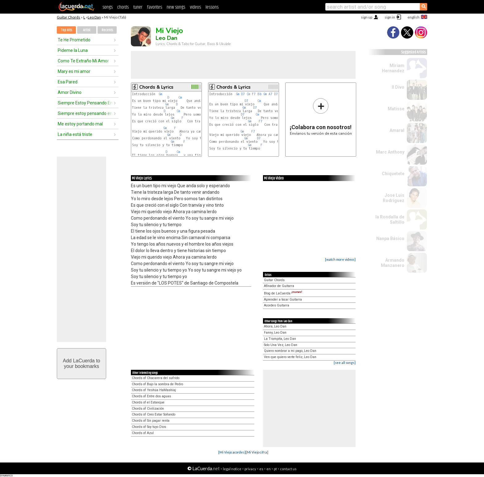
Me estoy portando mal (80, 123)
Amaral (397, 130)
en (268, 469)
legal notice (232, 469)
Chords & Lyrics (156, 87)
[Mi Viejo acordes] (232, 452)
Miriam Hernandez (393, 68)
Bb (259, 94)
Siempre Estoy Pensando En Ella (85, 102)
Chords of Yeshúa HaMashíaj (154, 390)
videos (195, 7)
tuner (137, 7)
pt (275, 469)
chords (123, 7)
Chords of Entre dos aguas (151, 396)
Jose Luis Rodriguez (393, 198)
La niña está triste (75, 134)
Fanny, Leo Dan (275, 333)
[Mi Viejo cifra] (257, 452)
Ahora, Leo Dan (275, 326)
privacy (250, 469)
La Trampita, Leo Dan (280, 339)
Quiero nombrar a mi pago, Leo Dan (290, 351)
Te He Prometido (74, 39)
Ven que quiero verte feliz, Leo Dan (290, 357)
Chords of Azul (143, 433)
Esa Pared (67, 81)
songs (107, 7)
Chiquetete (393, 173)
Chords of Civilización (148, 409)
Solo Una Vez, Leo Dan (280, 345)
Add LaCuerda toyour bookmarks (81, 363)
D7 (243, 94)
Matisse (396, 108)
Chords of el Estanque (148, 402)
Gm (160, 94)
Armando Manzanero (392, 263)
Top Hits (66, 30)
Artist (86, 30)
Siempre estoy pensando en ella (85, 113)
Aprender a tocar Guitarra (283, 300)
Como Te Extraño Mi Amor (83, 60)
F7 (254, 94)
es (261, 469)
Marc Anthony (390, 152)
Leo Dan (94, 17)
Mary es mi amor (74, 71)
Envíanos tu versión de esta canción (321, 116)
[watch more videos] (340, 259)
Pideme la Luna (73, 50)
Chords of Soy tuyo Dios (149, 427)
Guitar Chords (68, 17)
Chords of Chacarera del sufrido (155, 378)
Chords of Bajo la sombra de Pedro (157, 384)
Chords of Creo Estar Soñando (153, 414)
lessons (212, 7)
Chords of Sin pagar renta (150, 421)
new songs (176, 7)
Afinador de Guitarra (279, 286)
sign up (366, 17)
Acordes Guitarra (276, 305)
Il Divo (398, 87)
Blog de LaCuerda (283, 293)
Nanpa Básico (390, 238)
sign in (390, 17)
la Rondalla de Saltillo (389, 219)
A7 (270, 94)
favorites (154, 7)
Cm (180, 97)
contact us (288, 469)
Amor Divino (69, 92)
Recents (107, 30)
